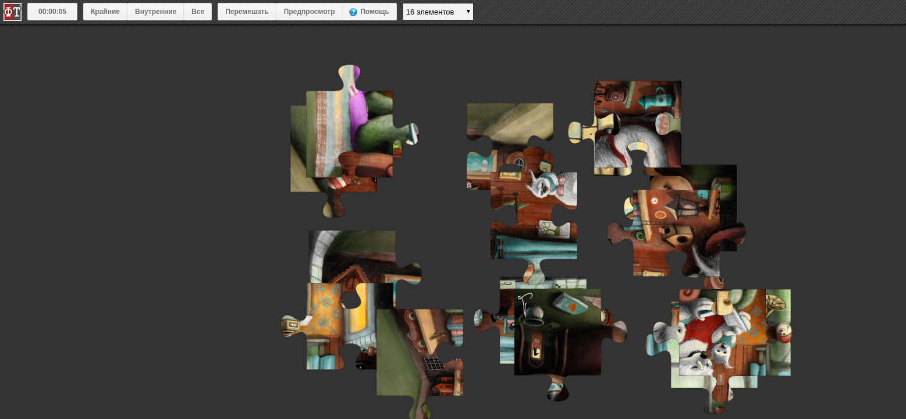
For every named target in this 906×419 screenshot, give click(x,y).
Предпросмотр (309, 12)
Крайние (105, 12)
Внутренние (155, 12)
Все (197, 12)
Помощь (374, 12)
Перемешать (247, 12)
